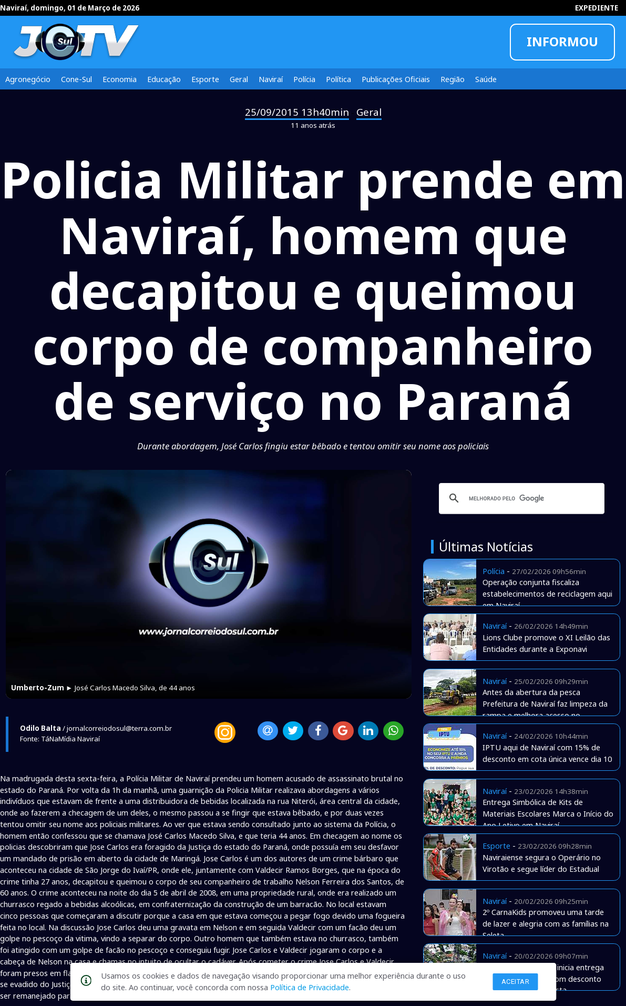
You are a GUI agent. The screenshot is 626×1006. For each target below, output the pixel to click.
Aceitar (515, 981)
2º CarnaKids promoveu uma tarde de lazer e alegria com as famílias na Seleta (546, 923)
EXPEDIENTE (596, 8)
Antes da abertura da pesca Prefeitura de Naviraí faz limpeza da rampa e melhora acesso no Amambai (545, 709)
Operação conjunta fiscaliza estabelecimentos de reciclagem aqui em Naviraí (547, 593)
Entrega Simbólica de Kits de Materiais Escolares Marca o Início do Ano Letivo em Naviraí (548, 813)
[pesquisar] (520, 498)
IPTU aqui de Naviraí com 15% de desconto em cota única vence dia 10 (547, 753)
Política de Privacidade (309, 987)
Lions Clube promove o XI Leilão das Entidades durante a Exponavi (546, 643)
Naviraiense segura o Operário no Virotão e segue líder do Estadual (542, 863)
